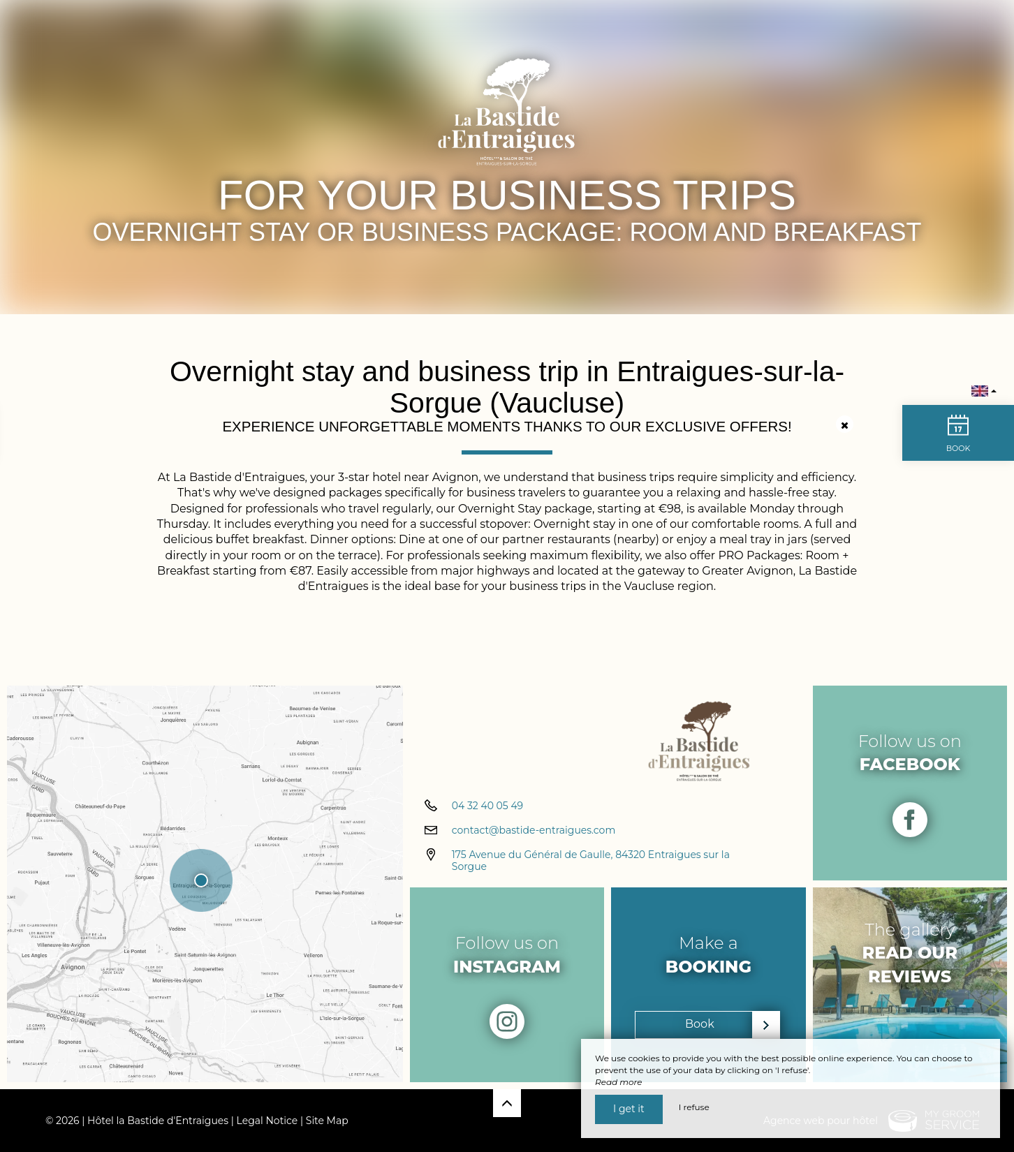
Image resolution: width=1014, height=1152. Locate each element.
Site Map (327, 1120)
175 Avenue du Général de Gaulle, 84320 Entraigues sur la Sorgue (591, 860)
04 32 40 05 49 (487, 805)
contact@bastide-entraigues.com (533, 830)
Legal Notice (267, 1120)
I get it (629, 1108)
